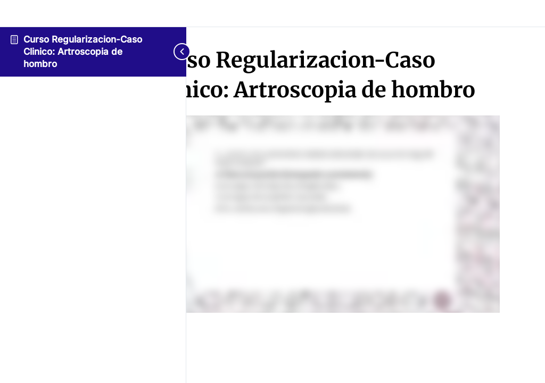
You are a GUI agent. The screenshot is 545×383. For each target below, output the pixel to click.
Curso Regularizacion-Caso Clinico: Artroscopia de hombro (82, 51)
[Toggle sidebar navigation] (175, 52)
